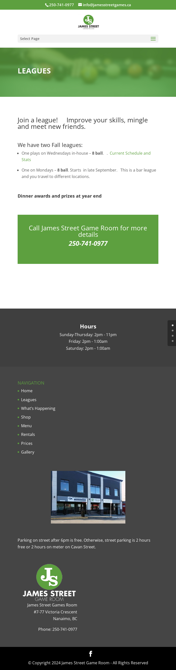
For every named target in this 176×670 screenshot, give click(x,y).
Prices (27, 443)
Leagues (28, 399)
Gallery (27, 452)
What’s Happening (38, 408)
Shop (26, 417)
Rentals (28, 434)
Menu (26, 425)
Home (27, 390)
